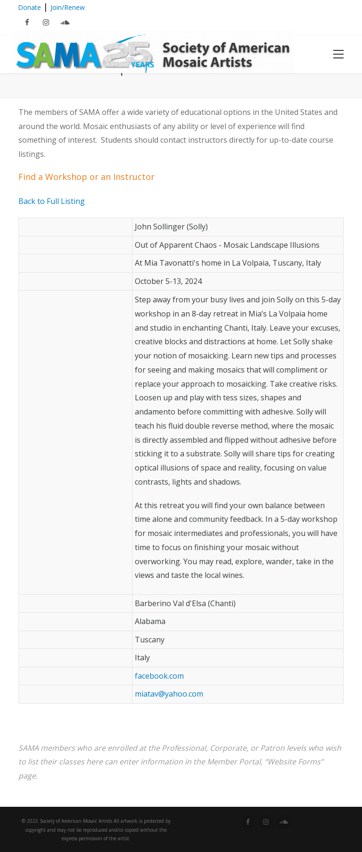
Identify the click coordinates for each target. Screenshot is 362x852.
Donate (29, 7)
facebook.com (159, 676)
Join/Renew (67, 7)
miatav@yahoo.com (169, 694)
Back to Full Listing (51, 201)
